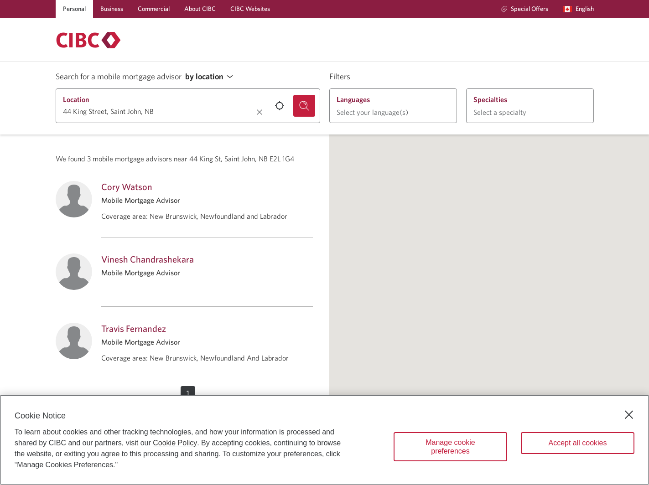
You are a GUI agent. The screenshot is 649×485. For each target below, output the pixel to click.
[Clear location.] (259, 112)
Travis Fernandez (133, 328)
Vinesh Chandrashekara (147, 259)
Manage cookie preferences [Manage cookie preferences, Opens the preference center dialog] (450, 447)
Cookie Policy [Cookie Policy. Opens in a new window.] (175, 443)
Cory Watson (126, 186)
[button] (211, 77)
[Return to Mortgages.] (88, 40)
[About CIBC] (200, 9)
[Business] (111, 9)
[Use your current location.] (279, 106)
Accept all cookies (577, 443)
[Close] (628, 414)
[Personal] (74, 9)
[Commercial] (153, 9)
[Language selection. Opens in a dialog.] (578, 9)
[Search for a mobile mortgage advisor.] (304, 106)
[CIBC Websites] (250, 9)
